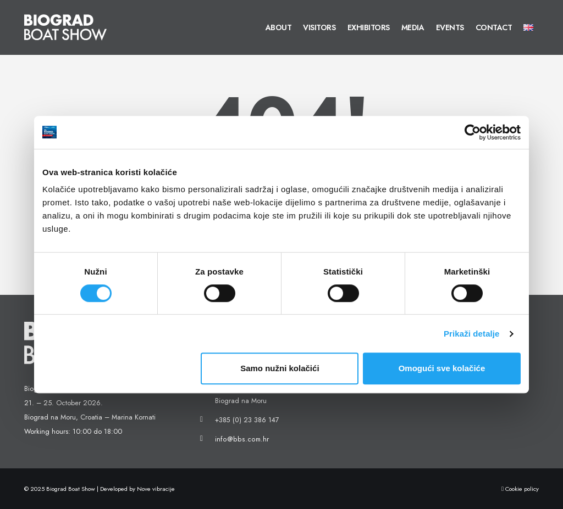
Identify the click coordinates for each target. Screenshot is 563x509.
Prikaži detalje (472, 333)
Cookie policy (520, 488)
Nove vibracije (156, 488)
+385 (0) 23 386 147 (246, 420)
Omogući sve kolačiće (442, 368)
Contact (494, 27)
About (279, 27)
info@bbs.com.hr (240, 439)
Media (412, 27)
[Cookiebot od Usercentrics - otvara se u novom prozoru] (472, 132)
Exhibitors (368, 27)
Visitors (319, 27)
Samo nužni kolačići (279, 368)
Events (450, 27)
